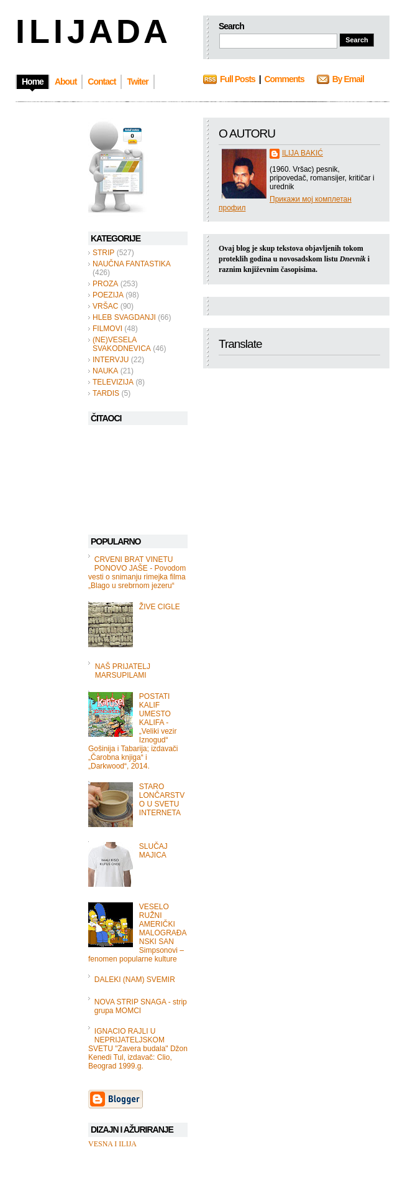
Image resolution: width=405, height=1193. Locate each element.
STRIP (103, 252)
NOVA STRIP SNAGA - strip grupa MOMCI (140, 1006)
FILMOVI (107, 328)
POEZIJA (108, 295)
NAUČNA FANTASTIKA (132, 264)
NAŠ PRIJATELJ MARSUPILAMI (122, 671)
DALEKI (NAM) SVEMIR (134, 979)
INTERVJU (111, 359)
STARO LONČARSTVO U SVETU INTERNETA (161, 799)
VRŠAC (105, 306)
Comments (284, 79)
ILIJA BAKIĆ (302, 153)
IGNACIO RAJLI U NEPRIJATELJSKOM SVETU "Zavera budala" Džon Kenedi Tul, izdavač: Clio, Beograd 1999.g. (138, 1048)
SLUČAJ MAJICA (153, 850)
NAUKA (105, 371)
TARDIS (106, 393)
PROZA (105, 283)
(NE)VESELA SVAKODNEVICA (122, 344)
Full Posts (237, 79)
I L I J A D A (90, 31)
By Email (348, 79)
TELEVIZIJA (113, 382)
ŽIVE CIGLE (159, 606)
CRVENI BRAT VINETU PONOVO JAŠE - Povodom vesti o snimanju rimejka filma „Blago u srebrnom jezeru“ (137, 572)
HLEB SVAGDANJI (124, 317)
